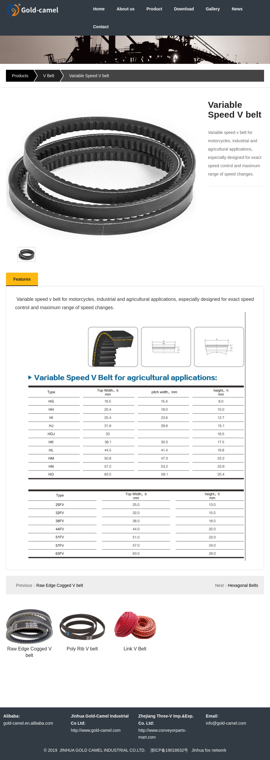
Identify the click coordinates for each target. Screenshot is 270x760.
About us (125, 9)
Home (99, 9)
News (237, 9)
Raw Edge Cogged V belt (59, 585)
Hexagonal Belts (243, 585)
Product (154, 9)
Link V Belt (135, 648)
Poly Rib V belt (82, 648)
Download (184, 9)
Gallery (213, 9)
